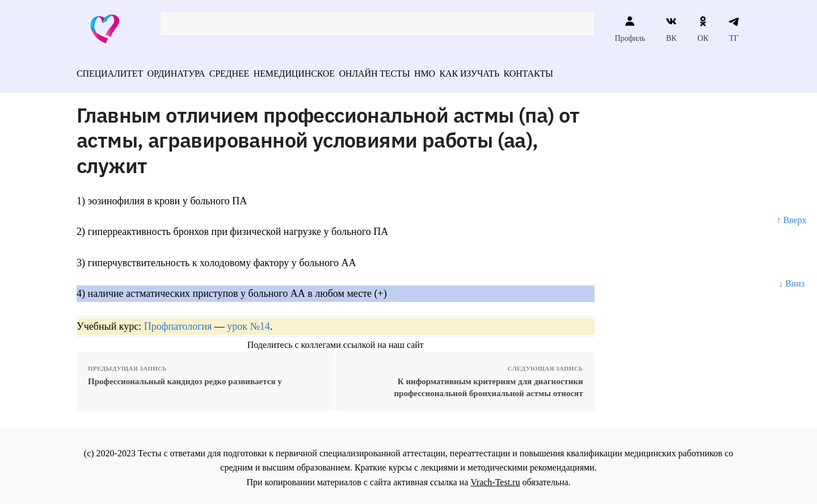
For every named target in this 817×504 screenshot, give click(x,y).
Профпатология (178, 322)
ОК (703, 29)
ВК (671, 29)
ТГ (734, 29)
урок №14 (248, 322)
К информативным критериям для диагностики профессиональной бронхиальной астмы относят (488, 383)
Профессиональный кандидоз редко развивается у (185, 377)
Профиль (629, 29)
